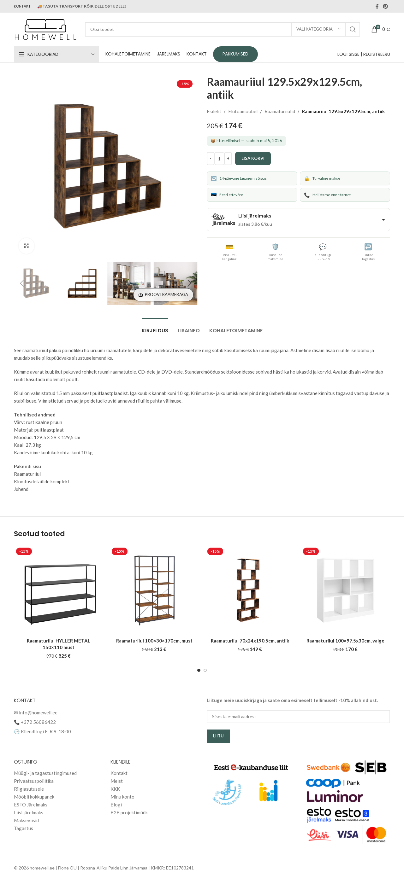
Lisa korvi (252, 158)
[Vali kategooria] (318, 29)
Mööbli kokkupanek (34, 797)
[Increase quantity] (228, 158)
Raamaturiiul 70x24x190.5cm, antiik (250, 640)
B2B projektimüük (129, 812)
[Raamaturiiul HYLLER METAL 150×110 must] (58, 590)
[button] (22, 283)
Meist (116, 781)
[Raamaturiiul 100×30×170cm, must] (154, 590)
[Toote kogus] (219, 158)
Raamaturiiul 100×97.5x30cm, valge (345, 640)
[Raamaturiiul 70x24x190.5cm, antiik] (249, 590)
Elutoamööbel (243, 111)
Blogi (116, 804)
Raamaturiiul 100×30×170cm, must (154, 640)
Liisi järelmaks (28, 812)
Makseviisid (26, 820)
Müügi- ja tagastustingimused (45, 773)
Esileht (214, 111)
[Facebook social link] (377, 6)
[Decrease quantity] (211, 158)
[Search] (222, 29)
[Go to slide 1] (198, 670)
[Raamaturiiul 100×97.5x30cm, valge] (345, 590)
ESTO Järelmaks (30, 804)
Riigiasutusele (29, 789)
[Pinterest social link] (385, 6)
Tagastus (23, 828)
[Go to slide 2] (205, 670)
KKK (115, 789)
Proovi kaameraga (163, 294)
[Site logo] (46, 28)
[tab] (155, 327)
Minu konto (122, 797)
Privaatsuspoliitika (34, 781)
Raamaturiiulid (279, 111)
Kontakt (119, 773)
